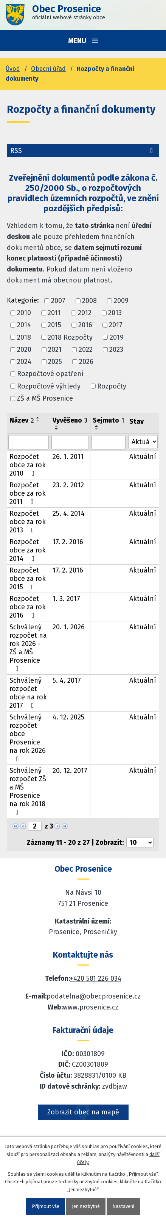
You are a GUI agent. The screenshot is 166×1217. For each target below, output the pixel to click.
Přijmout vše (45, 1206)
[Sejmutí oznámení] (109, 442)
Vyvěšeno (70, 420)
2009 (121, 300)
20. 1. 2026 (69, 627)
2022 (86, 349)
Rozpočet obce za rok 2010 (27, 464)
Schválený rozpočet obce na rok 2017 (28, 693)
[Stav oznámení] (143, 441)
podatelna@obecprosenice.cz (94, 996)
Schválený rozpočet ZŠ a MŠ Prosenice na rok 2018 (27, 791)
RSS (83, 151)
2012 (85, 313)
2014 (24, 325)
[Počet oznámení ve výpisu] (140, 842)
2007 (58, 300)
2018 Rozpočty (70, 337)
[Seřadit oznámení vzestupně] (38, 417)
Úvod (13, 68)
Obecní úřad (48, 68)
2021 (55, 349)
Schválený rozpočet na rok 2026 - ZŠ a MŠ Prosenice (28, 647)
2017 (116, 325)
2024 (24, 361)
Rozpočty (111, 386)
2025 (55, 361)
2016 (85, 325)
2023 (116, 349)
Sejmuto (108, 420)
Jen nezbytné (86, 1206)
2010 (24, 313)
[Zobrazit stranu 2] (35, 826)
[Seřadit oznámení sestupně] (38, 420)
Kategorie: (23, 300)
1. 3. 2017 (66, 598)
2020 (24, 349)
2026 (86, 361)
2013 (115, 313)
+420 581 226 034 (95, 978)
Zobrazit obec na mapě (83, 1112)
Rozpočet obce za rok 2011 (27, 493)
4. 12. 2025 (68, 717)
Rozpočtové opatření (50, 374)
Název (21, 420)
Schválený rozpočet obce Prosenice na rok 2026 (27, 737)
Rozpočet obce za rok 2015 (27, 578)
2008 (89, 300)
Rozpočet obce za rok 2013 (27, 521)
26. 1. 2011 (68, 456)
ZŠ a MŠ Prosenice (45, 398)
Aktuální (142, 456)
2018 (24, 337)
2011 (54, 313)
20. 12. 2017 (70, 770)
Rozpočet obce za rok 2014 (27, 550)
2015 (54, 325)
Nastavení (123, 1206)
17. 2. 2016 (68, 542)
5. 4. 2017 (67, 680)
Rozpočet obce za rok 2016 (27, 606)
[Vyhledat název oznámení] (28, 442)
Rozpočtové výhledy (49, 386)
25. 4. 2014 (69, 513)
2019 (117, 337)
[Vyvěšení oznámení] (70, 442)
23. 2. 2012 (68, 485)
